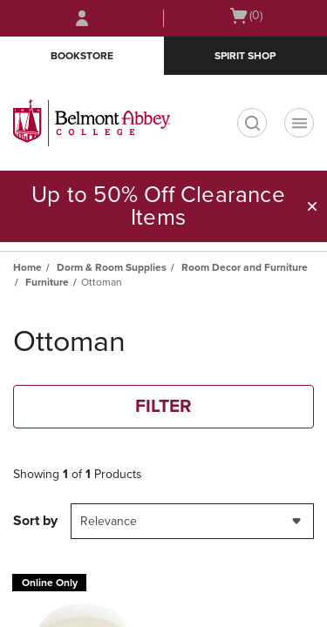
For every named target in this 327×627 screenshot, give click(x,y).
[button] (312, 206)
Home (27, 267)
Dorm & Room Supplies (112, 267)
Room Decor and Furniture (244, 267)
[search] (252, 123)
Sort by (35, 520)
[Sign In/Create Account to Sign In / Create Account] (82, 18)
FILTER (163, 406)
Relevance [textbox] (108, 521)
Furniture (47, 282)
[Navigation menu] (299, 123)
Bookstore (82, 56)
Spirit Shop (245, 56)
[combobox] (192, 521)
